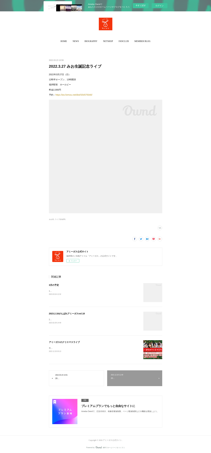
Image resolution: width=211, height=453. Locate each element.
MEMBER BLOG (142, 41)
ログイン (159, 5)
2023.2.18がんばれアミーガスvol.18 (67, 313)
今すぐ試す (141, 5)
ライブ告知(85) (60, 219)
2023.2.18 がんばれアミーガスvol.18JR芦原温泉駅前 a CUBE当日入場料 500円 (84, 319)
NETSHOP (108, 41)
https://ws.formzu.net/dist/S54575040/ (74, 95)
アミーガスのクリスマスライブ (64, 342)
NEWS (76, 41)
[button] (63, 41)
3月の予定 (54, 285)
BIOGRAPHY (90, 41)
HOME (63, 41)
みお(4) (51, 219)
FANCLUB (124, 41)
